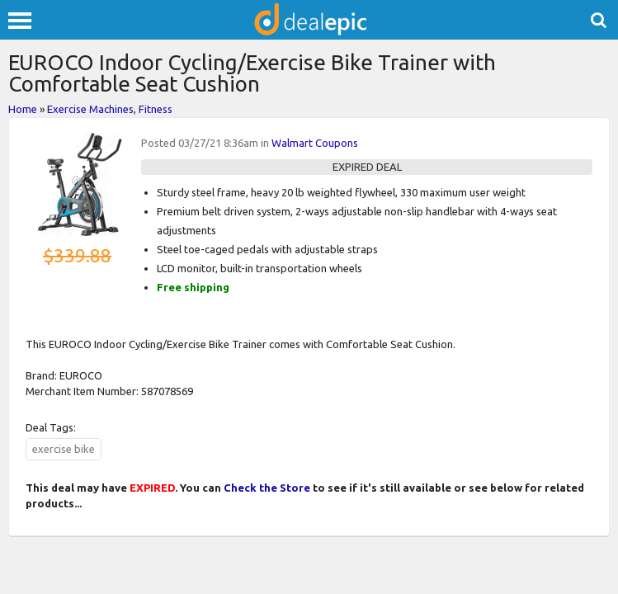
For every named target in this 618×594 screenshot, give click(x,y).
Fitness (155, 109)
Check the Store (267, 487)
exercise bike (63, 449)
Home (22, 109)
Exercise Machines (90, 109)
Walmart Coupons (314, 142)
